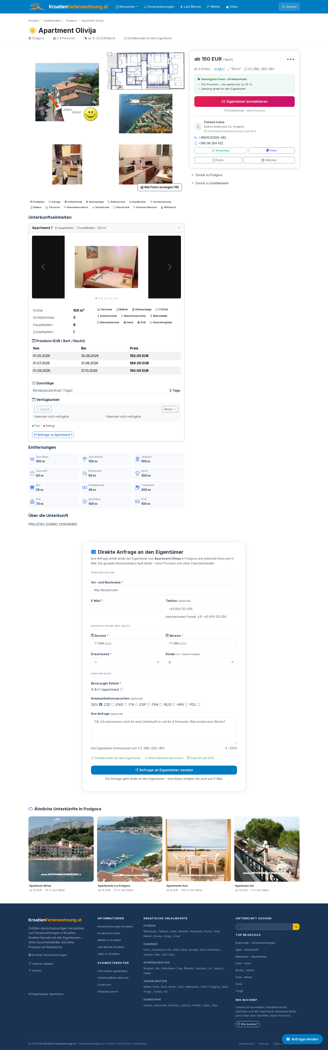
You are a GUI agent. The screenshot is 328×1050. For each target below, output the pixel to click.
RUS (169, 704)
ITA (133, 704)
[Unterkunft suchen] (264, 926)
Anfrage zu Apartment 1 (53, 434)
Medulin (183, 931)
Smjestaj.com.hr (107, 991)
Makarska (192, 986)
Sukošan (200, 968)
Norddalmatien (156, 962)
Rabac (148, 936)
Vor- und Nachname (107, 582)
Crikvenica (158, 949)
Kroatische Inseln (108, 933)
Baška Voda (151, 986)
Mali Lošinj (180, 949)
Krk (169, 949)
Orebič (196, 1005)
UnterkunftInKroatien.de (113, 977)
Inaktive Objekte (40, 963)
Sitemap (264, 1043)
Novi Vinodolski (210, 949)
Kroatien (33, 20)
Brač (164, 986)
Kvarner (151, 944)
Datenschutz (246, 1043)
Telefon (178, 600)
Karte (218, 160)
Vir (210, 968)
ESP (145, 704)
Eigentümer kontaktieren (245, 101)
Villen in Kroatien (108, 953)
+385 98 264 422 (208, 143)
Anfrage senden (302, 1039)
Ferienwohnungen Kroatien (115, 926)
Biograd (149, 968)
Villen (232, 6)
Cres (147, 949)
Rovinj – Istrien (245, 970)
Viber (271, 150)
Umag (167, 936)
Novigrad (196, 931)
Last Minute (190, 6)
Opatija (148, 954)
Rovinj (157, 936)
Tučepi (157, 991)
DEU (96, 704)
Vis (166, 991)
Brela (172, 986)
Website (269, 160)
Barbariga (150, 931)
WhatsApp (220, 150)
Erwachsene (101, 654)
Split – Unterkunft (247, 949)
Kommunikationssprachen (117, 698)
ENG (121, 704)
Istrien (150, 925)
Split (224, 986)
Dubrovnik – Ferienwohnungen (255, 942)
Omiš (203, 986)
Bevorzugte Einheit (106, 683)
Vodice (218, 968)
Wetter (213, 6)
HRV (182, 704)
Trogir (147, 991)
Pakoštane (168, 968)
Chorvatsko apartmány (112, 971)
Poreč (208, 931)
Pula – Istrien (244, 977)
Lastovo (185, 1005)
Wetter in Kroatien (109, 940)
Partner (35, 970)
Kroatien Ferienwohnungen (47, 955)
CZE (109, 704)
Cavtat (148, 1005)
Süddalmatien (53, 20)
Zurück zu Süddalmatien (210, 183)
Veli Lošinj (168, 954)
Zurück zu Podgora (207, 175)
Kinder (183, 654)
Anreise (99, 635)
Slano (206, 1005)
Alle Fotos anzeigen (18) (160, 187)
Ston (215, 1005)
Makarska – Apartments (251, 956)
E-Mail (97, 600)
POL (195, 704)
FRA (157, 704)
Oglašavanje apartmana (45, 994)
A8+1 (221, 69)
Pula (216, 931)
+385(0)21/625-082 (210, 137)
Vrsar (176, 936)
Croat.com (104, 984)
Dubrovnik (152, 999)
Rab (157, 954)
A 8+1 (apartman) (107, 689)
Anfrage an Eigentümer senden (164, 770)
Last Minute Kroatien (110, 947)
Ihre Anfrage (107, 713)
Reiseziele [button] (126, 6)
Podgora (71, 20)
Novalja (193, 949)
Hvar (181, 986)
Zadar (147, 973)
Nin (158, 968)
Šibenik (188, 968)
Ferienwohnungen (159, 6)
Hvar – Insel (243, 963)
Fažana (163, 931)
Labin (173, 931)
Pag (179, 968)
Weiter (170, 409)
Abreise (174, 635)
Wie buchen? (247, 1024)
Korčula (173, 1005)
